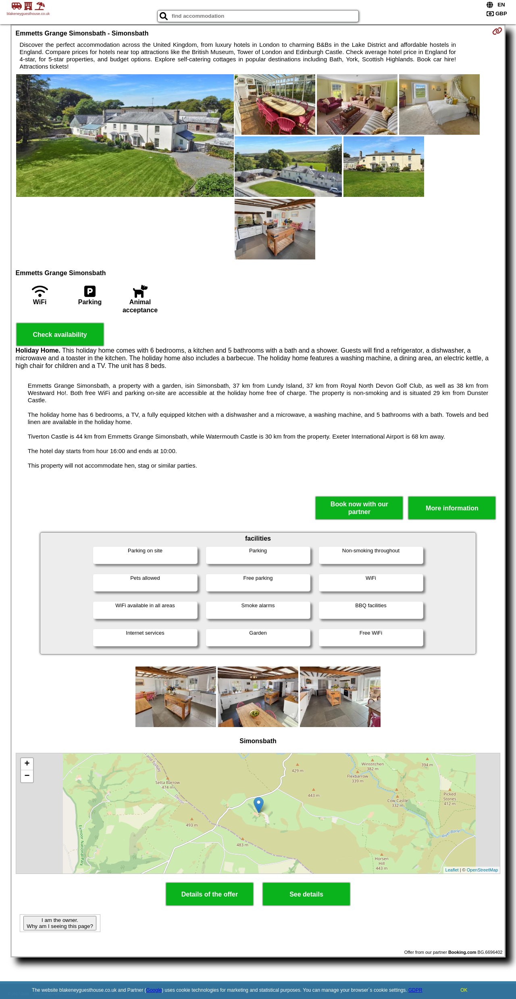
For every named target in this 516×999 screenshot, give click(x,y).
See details (306, 894)
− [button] (26, 776)
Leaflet (452, 869)
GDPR (415, 990)
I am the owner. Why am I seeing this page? (60, 923)
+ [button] (26, 764)
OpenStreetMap (482, 869)
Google (154, 990)
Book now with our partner (359, 508)
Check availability (60, 334)
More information (452, 508)
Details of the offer (209, 894)
